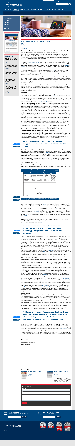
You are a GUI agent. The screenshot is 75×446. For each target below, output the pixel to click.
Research (16, 9)
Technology (61, 12)
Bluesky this (18, 143)
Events (40, 9)
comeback (49, 104)
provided (45, 204)
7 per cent (62, 97)
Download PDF (9, 18)
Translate (48, 1)
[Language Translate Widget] (48, 0)
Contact (5, 430)
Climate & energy (53, 12)
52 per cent (51, 286)
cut (63, 86)
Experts (54, 9)
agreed (34, 127)
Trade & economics (32, 12)
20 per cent (44, 285)
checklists (50, 207)
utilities (38, 207)
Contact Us (61, 9)
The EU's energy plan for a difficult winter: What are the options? (62, 373)
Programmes (47, 9)
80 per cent (26, 286)
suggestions (36, 211)
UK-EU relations (13, 12)
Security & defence (22, 12)
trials (44, 251)
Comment (24, 394)
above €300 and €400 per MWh (33, 62)
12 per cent (24, 215)
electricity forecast (49, 218)
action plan (62, 325)
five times (54, 95)
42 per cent (50, 246)
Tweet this (17, 146)
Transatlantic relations (43, 12)
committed (61, 124)
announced (47, 248)
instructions (54, 208)
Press (28, 9)
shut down (48, 152)
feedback (45, 274)
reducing (45, 101)
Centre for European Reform (13, 4)
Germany (62, 286)
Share (7, 20)
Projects (22, 9)
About (10, 9)
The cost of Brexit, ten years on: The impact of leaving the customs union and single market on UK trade (11, 89)
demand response (65, 328)
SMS (41, 222)
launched (43, 256)
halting (40, 101)
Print (7, 28)
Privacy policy (11, 430)
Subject (23, 391)
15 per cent (65, 157)
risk (54, 70)
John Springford (30, 374)
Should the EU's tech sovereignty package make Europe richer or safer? (11, 72)
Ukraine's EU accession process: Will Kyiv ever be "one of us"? (11, 60)
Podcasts (33, 9)
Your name (24, 388)
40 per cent (46, 94)
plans (44, 132)
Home (5, 9)
